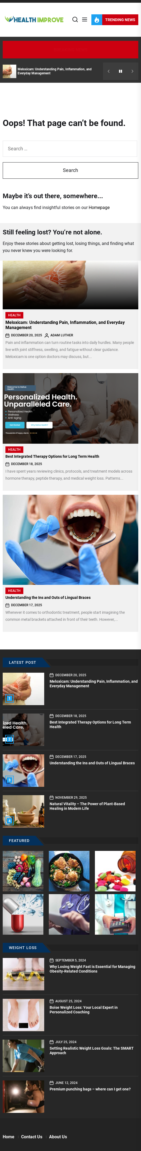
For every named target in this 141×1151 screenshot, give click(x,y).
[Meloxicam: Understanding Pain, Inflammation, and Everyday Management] (70, 285)
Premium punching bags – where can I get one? (90, 1089)
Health (14, 315)
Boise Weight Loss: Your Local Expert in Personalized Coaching (84, 1009)
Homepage (99, 207)
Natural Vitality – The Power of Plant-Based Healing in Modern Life (87, 806)
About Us (58, 1136)
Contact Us (31, 1136)
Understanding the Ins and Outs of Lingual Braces (48, 597)
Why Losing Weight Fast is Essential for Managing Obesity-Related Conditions (92, 968)
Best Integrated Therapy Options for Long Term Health (52, 456)
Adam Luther (61, 335)
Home (8, 1136)
